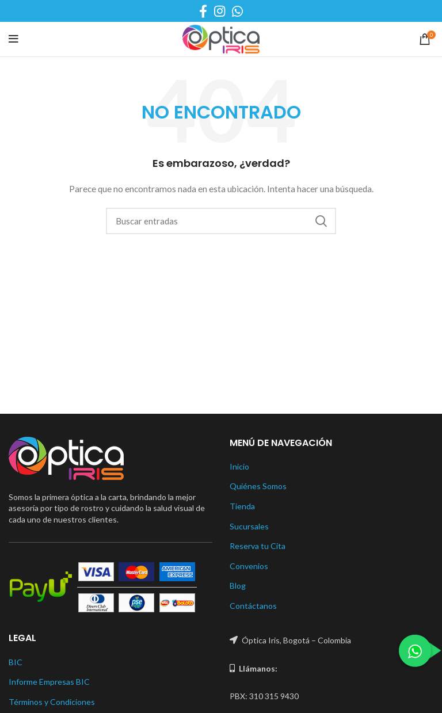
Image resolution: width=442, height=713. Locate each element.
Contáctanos (253, 606)
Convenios (249, 566)
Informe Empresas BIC (49, 682)
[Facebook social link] (203, 11)
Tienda (242, 506)
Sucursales (249, 526)
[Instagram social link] (219, 11)
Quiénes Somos (258, 486)
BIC (15, 662)
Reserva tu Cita (257, 546)
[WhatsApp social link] (237, 11)
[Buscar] (221, 221)
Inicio (239, 466)
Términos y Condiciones (52, 702)
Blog (238, 585)
